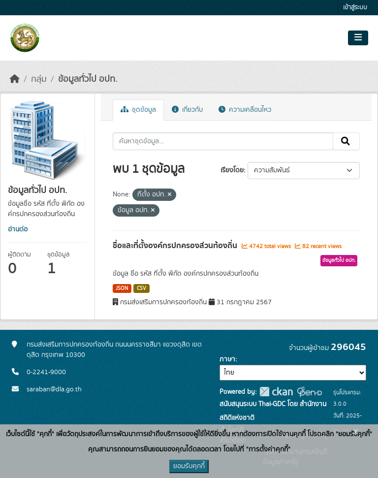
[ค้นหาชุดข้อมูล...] (223, 141)
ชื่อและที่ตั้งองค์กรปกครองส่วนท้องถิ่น (176, 245)
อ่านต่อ (18, 229)
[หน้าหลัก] (15, 79)
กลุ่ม (39, 79)
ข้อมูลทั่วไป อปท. (87, 79)
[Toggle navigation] (358, 38)
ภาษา (227, 359)
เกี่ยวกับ (187, 110)
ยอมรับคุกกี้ (189, 466)
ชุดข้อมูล (138, 110)
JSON (122, 288)
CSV (141, 288)
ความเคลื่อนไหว (245, 110)
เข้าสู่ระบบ (355, 7)
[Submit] (346, 141)
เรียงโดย (232, 170)
